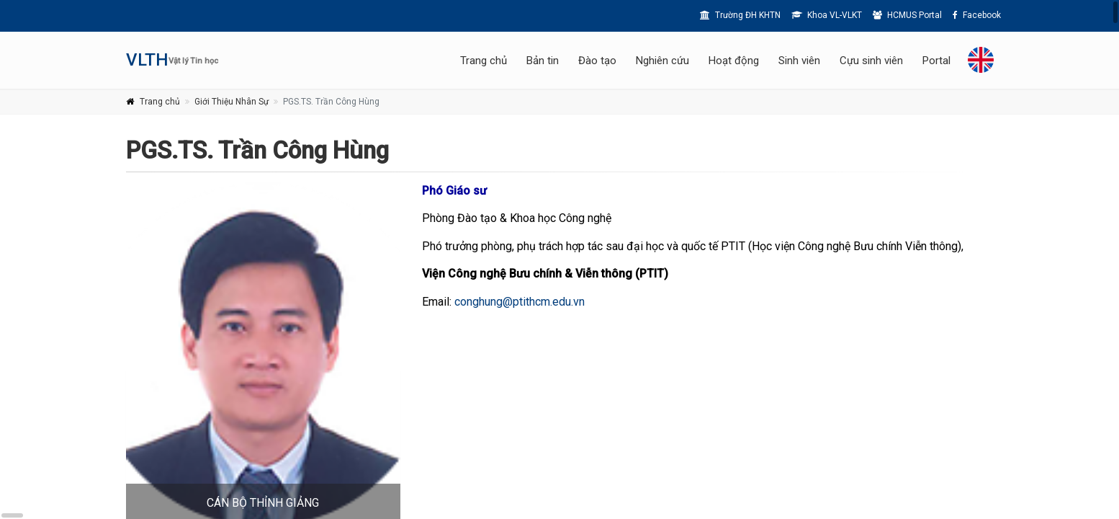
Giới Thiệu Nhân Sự (231, 102)
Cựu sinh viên (871, 60)
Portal (936, 60)
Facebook (977, 15)
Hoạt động (734, 60)
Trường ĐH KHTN (740, 15)
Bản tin (542, 60)
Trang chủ (483, 60)
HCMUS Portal (907, 15)
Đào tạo (597, 60)
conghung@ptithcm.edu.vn (519, 302)
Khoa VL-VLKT (826, 15)
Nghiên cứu (662, 60)
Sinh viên (799, 60)
